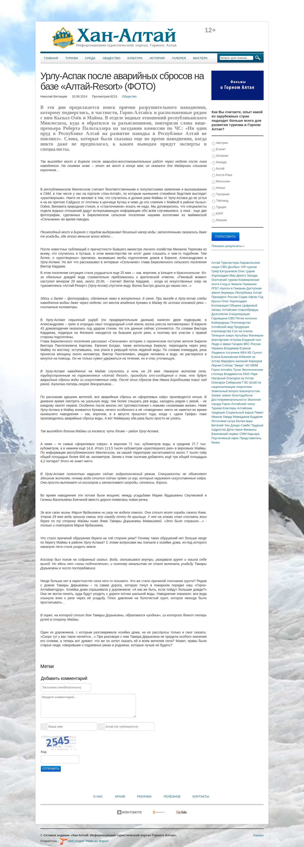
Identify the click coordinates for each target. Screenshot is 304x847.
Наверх (258, 835)
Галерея (179, 58)
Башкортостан (249, 391)
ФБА (243, 352)
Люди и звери (221, 344)
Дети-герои (235, 429)
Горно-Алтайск (222, 369)
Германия (249, 284)
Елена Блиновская (225, 357)
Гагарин (238, 344)
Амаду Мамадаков (236, 417)
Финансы (249, 429)
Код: (44, 752)
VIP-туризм (249, 267)
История (157, 58)
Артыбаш (242, 335)
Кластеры (230, 408)
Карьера (253, 434)
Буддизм (256, 417)
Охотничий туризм (224, 280)
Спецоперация (239, 314)
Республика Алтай (248, 292)
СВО (224, 267)
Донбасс (234, 267)
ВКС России (252, 344)
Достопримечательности (229, 399)
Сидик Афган (248, 297)
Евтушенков (229, 271)
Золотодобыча (242, 395)
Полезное (171, 796)
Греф (215, 271)
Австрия (220, 143)
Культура (135, 58)
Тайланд (220, 201)
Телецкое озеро (223, 335)
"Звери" (239, 365)
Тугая (237, 369)
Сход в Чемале (231, 284)
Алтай (216, 262)
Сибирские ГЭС (237, 382)
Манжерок (256, 335)
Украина (217, 348)
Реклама (144, 796)
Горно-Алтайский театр (238, 404)
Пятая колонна (246, 318)
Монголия (221, 182)
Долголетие (220, 314)
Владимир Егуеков (237, 348)
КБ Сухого (254, 352)
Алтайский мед (222, 327)
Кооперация (220, 305)
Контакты (201, 796)
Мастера (200, 58)
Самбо (246, 425)
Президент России (225, 297)
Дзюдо (235, 425)
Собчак (227, 365)
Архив (120, 796)
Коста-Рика (222, 175)
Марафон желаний (235, 361)
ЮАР (217, 214)
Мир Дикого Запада (243, 275)
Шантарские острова (226, 339)
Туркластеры (230, 262)
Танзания (220, 194)
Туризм (71, 58)
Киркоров (255, 361)
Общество (111, 58)
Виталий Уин (220, 425)
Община (235, 305)
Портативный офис (225, 438)
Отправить (50, 768)
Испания (220, 156)
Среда (90, 58)
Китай (218, 169)
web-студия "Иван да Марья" (84, 841)
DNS (247, 374)
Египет (219, 149)
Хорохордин (220, 275)
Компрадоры (220, 322)
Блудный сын (251, 339)
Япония (219, 220)
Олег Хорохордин (234, 301)
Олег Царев (246, 271)
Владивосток (233, 374)
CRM (243, 434)
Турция (219, 207)
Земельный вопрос (225, 391)
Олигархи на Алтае (240, 378)
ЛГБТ (215, 288)
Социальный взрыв (240, 412)
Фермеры (228, 292)
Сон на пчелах (242, 331)
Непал (218, 188)
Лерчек (216, 365)
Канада (219, 162)
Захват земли (221, 395)
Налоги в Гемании (233, 288)
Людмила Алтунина (225, 352)
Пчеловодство (240, 322)
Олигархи (218, 382)
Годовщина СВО (223, 318)
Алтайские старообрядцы (240, 310)
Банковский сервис (225, 434)
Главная (51, 58)
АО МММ (251, 365)
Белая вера (244, 421)
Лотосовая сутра (223, 421)
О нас (98, 796)
